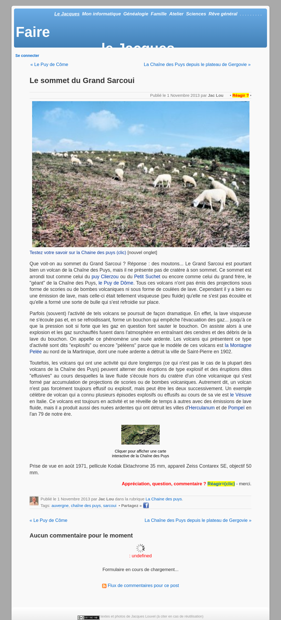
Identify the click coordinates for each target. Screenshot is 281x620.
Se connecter (27, 55)
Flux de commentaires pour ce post (140, 585)
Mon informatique (101, 13)
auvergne (60, 505)
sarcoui (109, 505)
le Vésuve (240, 395)
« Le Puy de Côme (49, 64)
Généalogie (135, 13)
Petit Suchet (147, 276)
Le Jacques (67, 13)
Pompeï (236, 407)
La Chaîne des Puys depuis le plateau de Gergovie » (197, 64)
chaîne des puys (86, 505)
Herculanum (202, 407)
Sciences (196, 13)
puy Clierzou (105, 276)
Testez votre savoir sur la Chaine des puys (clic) (78, 252)
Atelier (176, 13)
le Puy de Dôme (116, 283)
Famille (159, 13)
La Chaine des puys (163, 499)
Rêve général (223, 13)
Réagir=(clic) (221, 483)
